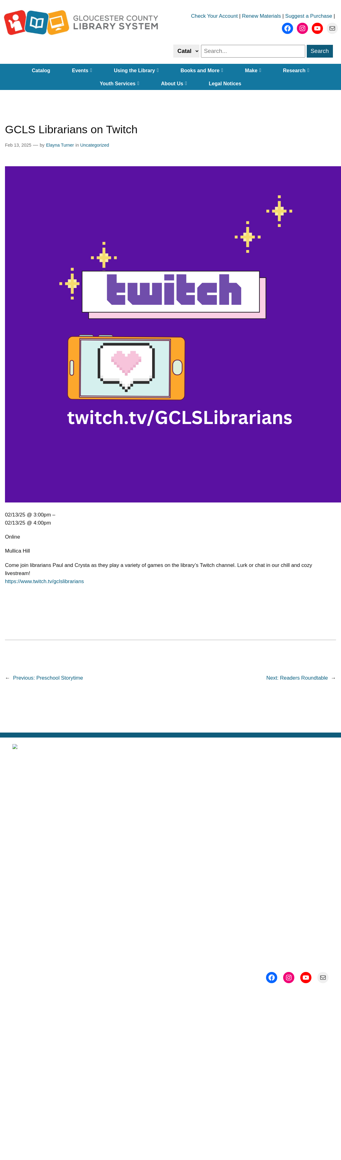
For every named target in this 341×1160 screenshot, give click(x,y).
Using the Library (136, 70)
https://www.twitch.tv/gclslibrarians (44, 581)
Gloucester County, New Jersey (201, 889)
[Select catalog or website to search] (186, 51)
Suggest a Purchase (308, 16)
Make (253, 70)
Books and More (201, 70)
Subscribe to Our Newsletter (281, 795)
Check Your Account (214, 16)
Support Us (282, 833)
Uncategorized (94, 145)
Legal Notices (225, 83)
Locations (170, 814)
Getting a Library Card (170, 833)
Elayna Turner (60, 145)
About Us (174, 83)
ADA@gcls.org (189, 985)
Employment (170, 852)
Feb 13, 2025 (18, 145)
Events (82, 70)
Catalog (41, 70)
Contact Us (282, 852)
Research (296, 70)
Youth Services (119, 83)
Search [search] (320, 51)
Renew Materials (261, 16)
